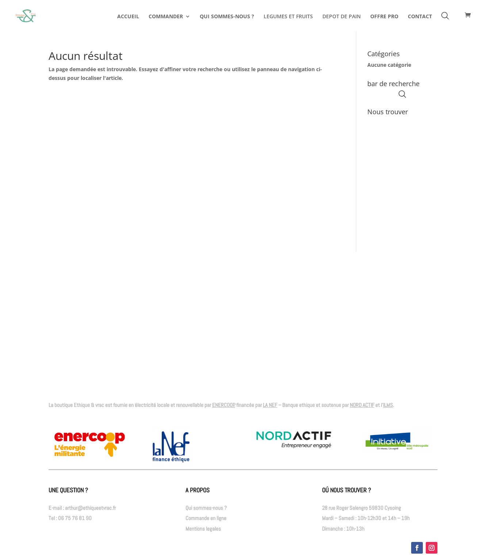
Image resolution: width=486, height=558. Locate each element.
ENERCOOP (223, 404)
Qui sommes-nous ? (206, 507)
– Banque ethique (289, 404)
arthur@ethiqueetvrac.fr (90, 507)
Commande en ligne (205, 518)
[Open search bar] (445, 15)
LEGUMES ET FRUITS (288, 17)
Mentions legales (203, 528)
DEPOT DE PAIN (341, 17)
